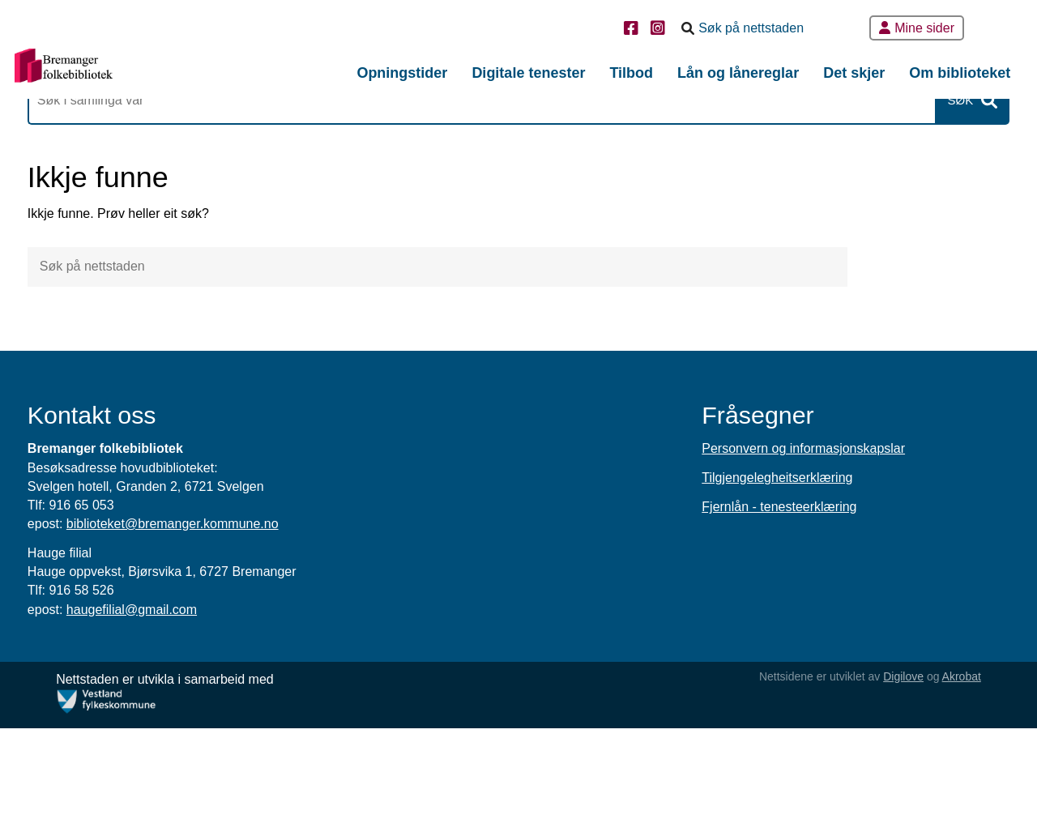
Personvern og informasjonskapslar (786, 540)
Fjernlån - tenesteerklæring (762, 598)
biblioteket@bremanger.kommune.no (218, 614)
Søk (915, 146)
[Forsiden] (133, 69)
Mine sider (916, 28)
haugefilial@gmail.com (177, 700)
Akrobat (944, 767)
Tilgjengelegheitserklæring (760, 569)
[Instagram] (660, 29)
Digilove (886, 767)
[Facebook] (633, 29)
